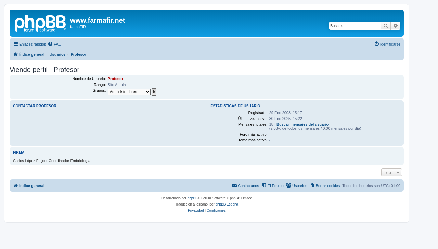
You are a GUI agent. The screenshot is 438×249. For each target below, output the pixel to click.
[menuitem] (54, 44)
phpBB (193, 198)
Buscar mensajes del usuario (302, 124)
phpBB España (226, 204)
